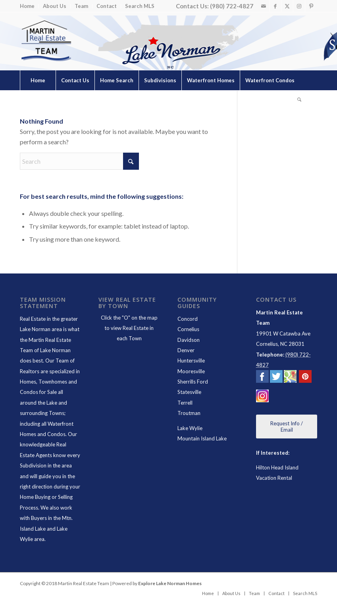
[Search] (299, 100)
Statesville (189, 392)
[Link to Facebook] (275, 6)
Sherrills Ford (192, 381)
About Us (54, 6)
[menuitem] (29, 6)
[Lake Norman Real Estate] (45, 41)
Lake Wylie (189, 428)
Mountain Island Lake (202, 438)
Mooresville (191, 371)
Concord (187, 319)
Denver (185, 350)
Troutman (188, 413)
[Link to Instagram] (299, 6)
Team (81, 6)
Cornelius (188, 329)
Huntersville (191, 360)
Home (27, 6)
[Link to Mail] (263, 6)
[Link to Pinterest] (311, 6)
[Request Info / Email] (286, 426)
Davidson (188, 340)
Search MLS (139, 6)
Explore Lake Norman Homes (170, 583)
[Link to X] (287, 6)
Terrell (185, 402)
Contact (106, 6)
